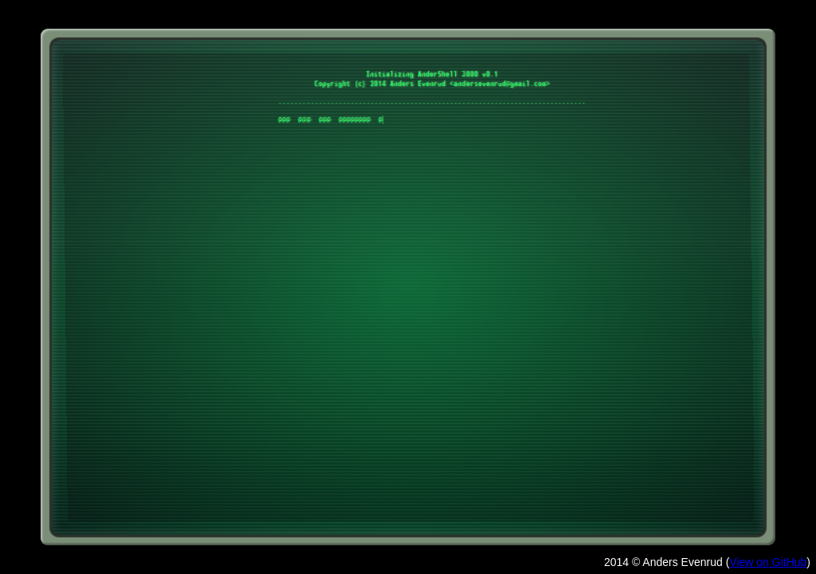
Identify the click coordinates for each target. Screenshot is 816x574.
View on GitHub (767, 562)
